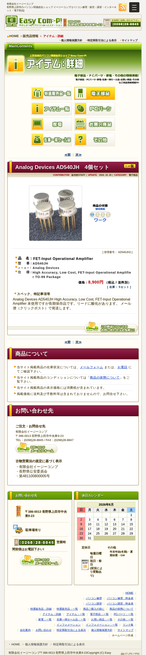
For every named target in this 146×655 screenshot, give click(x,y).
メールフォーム (91, 367)
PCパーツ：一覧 (123, 614)
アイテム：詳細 (51, 614)
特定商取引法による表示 (102, 40)
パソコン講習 (94, 603)
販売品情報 (30, 36)
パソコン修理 (94, 598)
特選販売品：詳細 (41, 608)
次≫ (78, 154)
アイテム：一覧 (75, 614)
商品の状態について (105, 377)
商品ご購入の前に (93, 608)
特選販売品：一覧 (67, 608)
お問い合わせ (44, 630)
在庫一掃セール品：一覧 (71, 619)
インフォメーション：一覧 (102, 624)
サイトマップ (130, 40)
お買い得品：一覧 (101, 619)
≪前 (67, 154)
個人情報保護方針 (71, 40)
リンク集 (128, 624)
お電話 (122, 367)
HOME (14, 36)
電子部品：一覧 (99, 614)
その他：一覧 (125, 619)
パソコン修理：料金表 (120, 598)
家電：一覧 (45, 619)
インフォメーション (69, 624)
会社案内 (25, 630)
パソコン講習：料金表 (120, 603)
